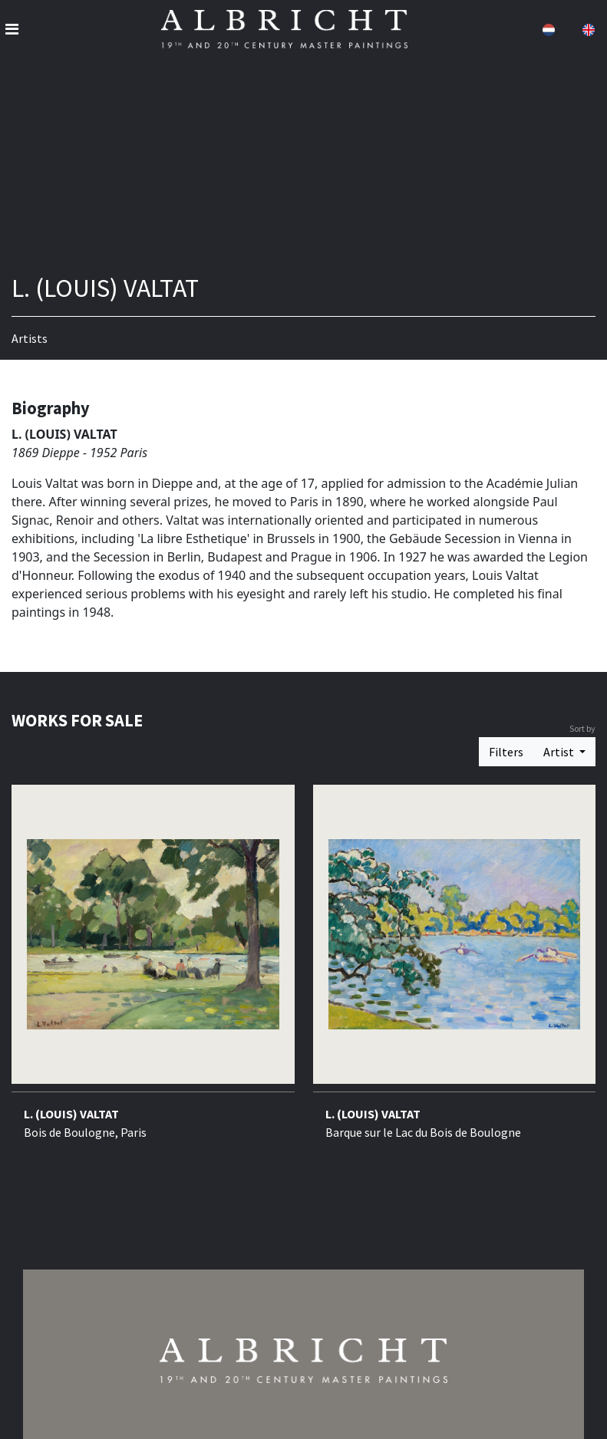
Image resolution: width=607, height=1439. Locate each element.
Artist (559, 751)
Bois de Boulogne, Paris (85, 1132)
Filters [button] (506, 751)
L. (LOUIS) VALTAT (71, 1113)
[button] (547, 29)
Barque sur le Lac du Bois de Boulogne (423, 1132)
